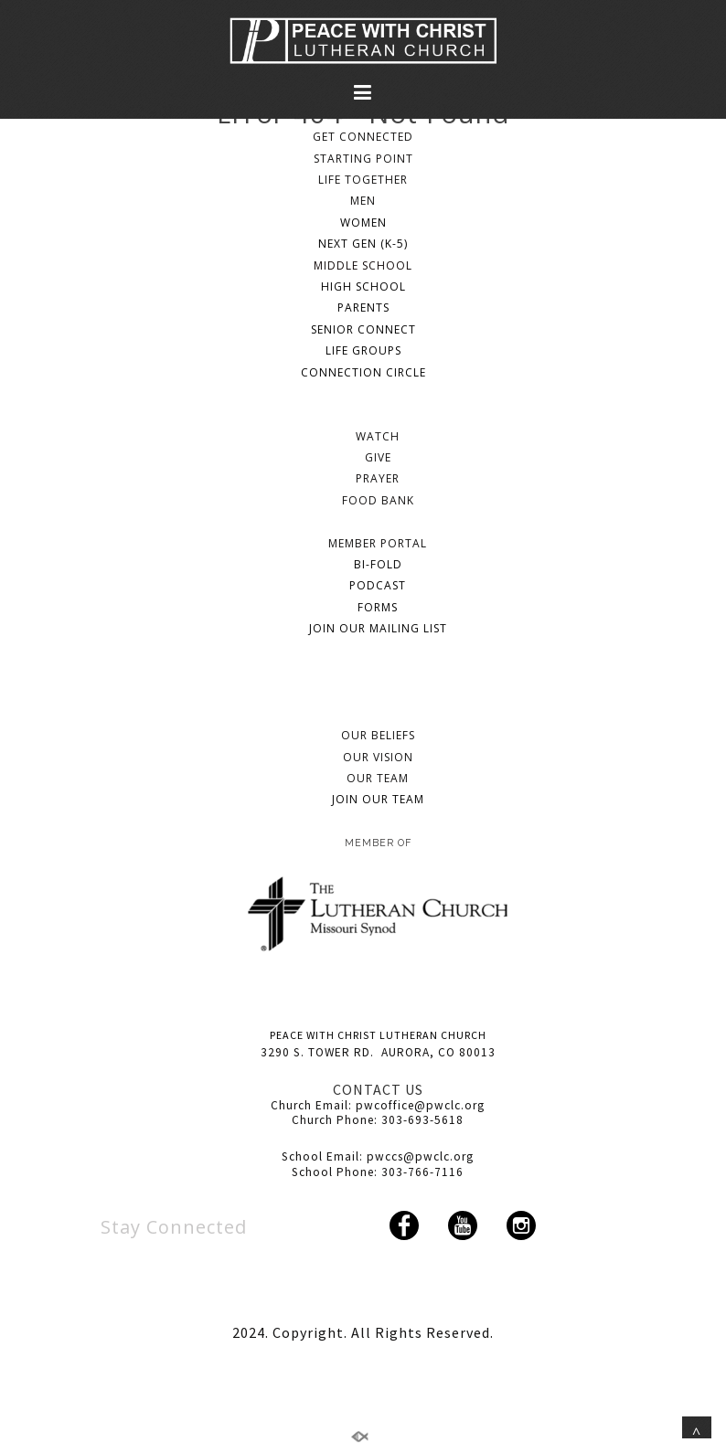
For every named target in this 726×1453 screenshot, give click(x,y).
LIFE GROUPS (363, 350)
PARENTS (363, 307)
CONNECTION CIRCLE (363, 372)
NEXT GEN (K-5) (363, 243)
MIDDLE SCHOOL (363, 265)
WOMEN (363, 222)
